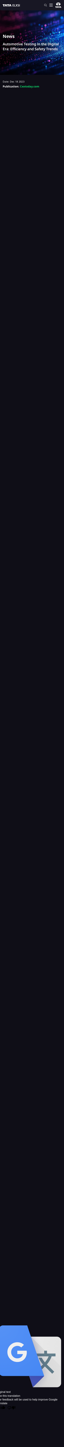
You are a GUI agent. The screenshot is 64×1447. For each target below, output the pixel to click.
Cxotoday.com (29, 86)
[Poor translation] (11, 1408)
